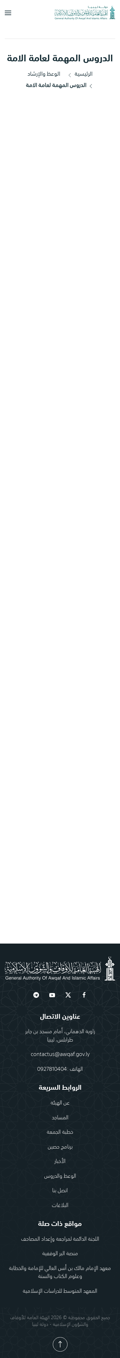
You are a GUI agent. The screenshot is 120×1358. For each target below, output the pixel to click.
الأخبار (60, 1160)
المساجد (60, 1117)
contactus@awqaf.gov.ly (60, 1053)
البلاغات (60, 1204)
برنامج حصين (60, 1146)
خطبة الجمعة (60, 1131)
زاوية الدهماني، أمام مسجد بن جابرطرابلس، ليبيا (60, 1035)
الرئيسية (79, 75)
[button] (8, 13)
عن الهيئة (60, 1102)
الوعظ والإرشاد (44, 74)
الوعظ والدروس (60, 1175)
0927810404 (52, 1068)
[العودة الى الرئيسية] (84, 13)
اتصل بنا (60, 1190)
